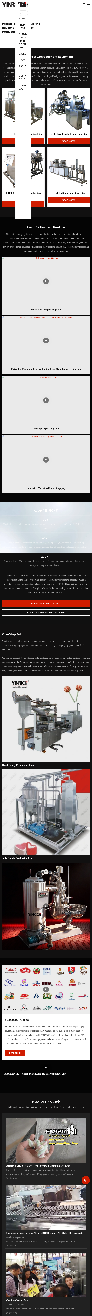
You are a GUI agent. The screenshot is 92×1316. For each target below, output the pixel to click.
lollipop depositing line (46, 428)
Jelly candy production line (17, 858)
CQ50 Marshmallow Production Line (23, 195)
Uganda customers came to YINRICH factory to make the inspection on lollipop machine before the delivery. (45, 1236)
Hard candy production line (18, 765)
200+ (44, 556)
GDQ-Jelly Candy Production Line (23, 134)
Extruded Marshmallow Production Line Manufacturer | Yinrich (46, 369)
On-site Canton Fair (17, 1305)
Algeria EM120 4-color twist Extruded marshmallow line (34, 1073)
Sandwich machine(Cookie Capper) (46, 488)
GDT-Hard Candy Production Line (69, 134)
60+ (44, 538)
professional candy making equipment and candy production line (21, 27)
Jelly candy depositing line (46, 309)
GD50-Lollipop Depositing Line (68, 193)
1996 (44, 520)
